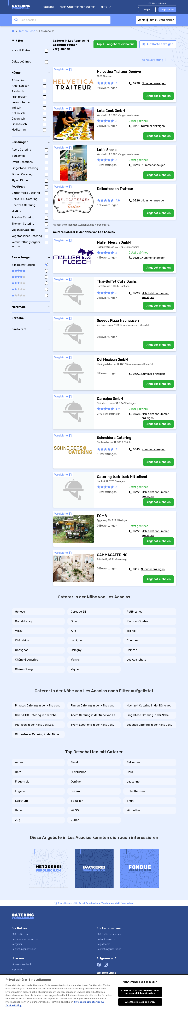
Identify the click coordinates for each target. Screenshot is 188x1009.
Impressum (18, 969)
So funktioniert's (106, 939)
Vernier (75, 659)
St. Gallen (77, 800)
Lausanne (133, 781)
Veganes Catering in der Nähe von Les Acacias (149, 725)
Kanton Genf (27, 31)
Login (147, 9)
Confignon (21, 650)
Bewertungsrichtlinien (24, 949)
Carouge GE (78, 611)
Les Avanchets (136, 659)
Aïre (73, 630)
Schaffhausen (136, 791)
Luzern (75, 791)
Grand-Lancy (23, 621)
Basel (74, 762)
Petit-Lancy (134, 611)
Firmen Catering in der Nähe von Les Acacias (92, 706)
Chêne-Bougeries (26, 659)
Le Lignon (77, 640)
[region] (94, 991)
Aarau (19, 762)
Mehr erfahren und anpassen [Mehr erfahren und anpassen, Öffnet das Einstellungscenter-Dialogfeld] (140, 982)
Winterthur (134, 810)
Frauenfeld (22, 781)
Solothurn (21, 800)
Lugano (20, 791)
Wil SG (75, 810)
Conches (132, 640)
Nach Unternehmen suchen (78, 6)
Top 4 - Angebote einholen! (115, 44)
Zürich (75, 820)
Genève (20, 611)
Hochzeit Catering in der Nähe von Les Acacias (149, 706)
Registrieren (167, 9)
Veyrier (75, 669)
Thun (130, 800)
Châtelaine (22, 640)
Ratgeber (48, 6)
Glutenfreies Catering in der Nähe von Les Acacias (37, 734)
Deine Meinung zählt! (96, 903)
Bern (18, 772)
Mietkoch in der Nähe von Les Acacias (34, 725)
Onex (74, 621)
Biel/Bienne (78, 772)
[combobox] (64, 20)
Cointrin (132, 650)
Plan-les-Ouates (137, 621)
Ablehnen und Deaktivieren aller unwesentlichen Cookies (140, 991)
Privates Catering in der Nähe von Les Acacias (37, 706)
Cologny (76, 650)
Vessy (18, 630)
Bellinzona (133, 762)
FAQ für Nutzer (20, 934)
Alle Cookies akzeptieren (140, 1002)
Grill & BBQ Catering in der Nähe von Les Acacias (35, 715)
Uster (18, 810)
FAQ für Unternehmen (109, 934)
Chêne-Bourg (24, 669)
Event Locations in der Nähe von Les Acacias (92, 725)
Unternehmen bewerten (25, 939)
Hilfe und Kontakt (21, 964)
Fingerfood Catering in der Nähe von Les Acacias (148, 715)
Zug (17, 820)
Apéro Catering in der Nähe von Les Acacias (93, 715)
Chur (130, 772)
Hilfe (106, 6)
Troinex (131, 630)
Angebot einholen (158, 95)
